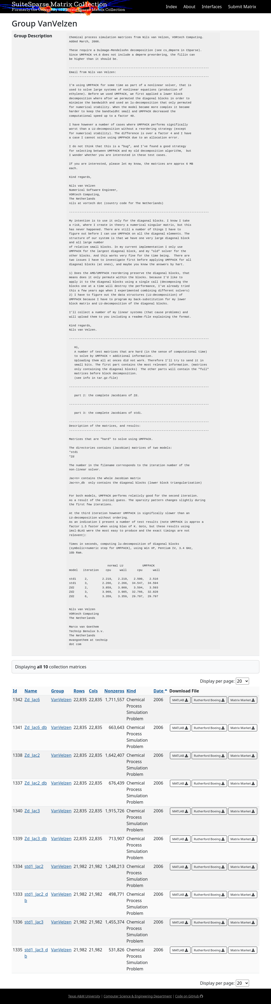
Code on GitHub (189, 996)
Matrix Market (243, 700)
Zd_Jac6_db (36, 727)
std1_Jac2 (34, 866)
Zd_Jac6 (32, 700)
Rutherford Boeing (209, 700)
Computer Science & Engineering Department (137, 996)
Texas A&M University (84, 996)
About (189, 7)
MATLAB (180, 700)
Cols (93, 691)
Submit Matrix (242, 7)
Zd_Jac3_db (36, 838)
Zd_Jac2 (32, 755)
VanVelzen (61, 700)
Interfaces (212, 7)
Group (57, 691)
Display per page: (217, 681)
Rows (79, 691)
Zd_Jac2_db (36, 783)
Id (15, 691)
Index (171, 7)
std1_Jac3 (34, 922)
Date (160, 691)
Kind (131, 691)
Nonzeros (114, 691)
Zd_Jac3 (32, 811)
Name (31, 691)
